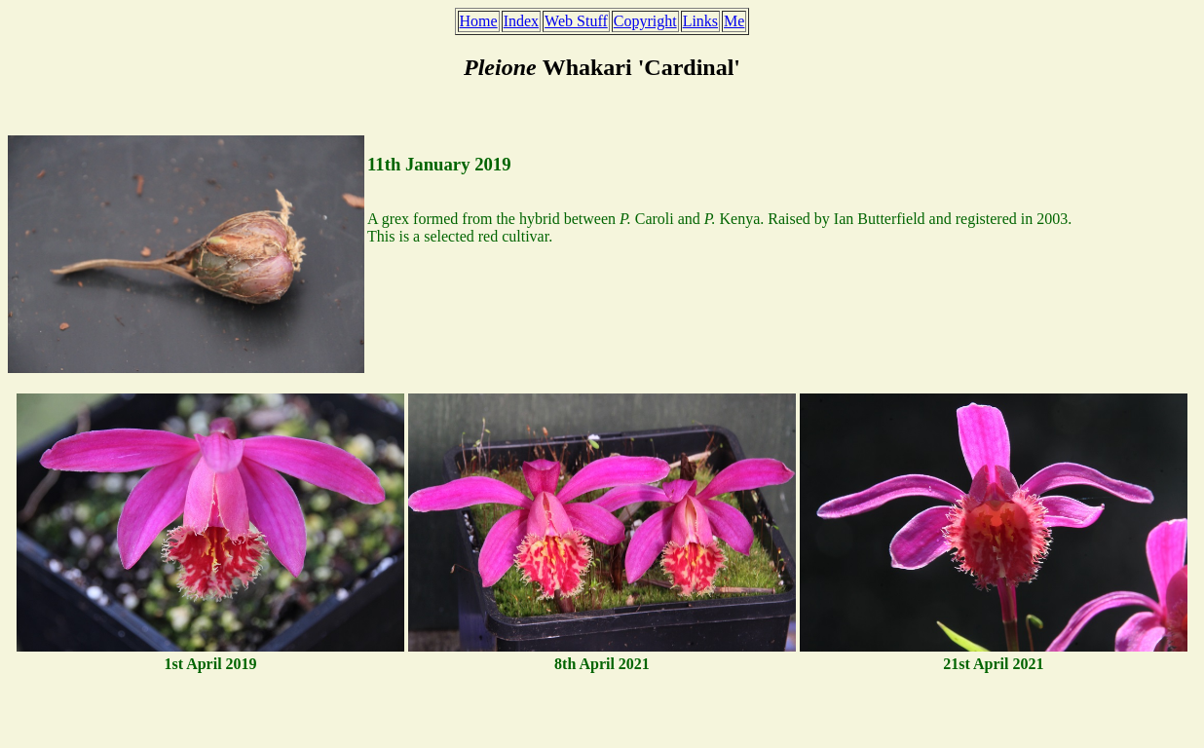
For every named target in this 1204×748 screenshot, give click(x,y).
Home (479, 21)
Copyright (645, 21)
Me (734, 21)
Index (521, 21)
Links (700, 21)
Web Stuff (576, 21)
